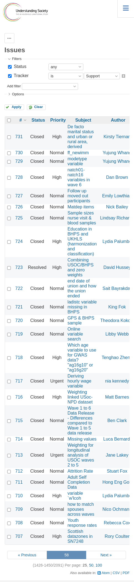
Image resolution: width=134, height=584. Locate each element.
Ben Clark (117, 420)
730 (19, 152)
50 (91, 565)
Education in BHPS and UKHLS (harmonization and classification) (82, 241)
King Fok (117, 307)
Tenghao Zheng (117, 357)
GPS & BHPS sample (81, 320)
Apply (16, 107)
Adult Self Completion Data (79, 482)
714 (19, 439)
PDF (126, 573)
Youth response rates (82, 523)
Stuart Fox (117, 471)
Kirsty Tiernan (117, 136)
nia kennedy (117, 381)
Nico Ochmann (117, 509)
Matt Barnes (117, 397)
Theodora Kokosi (117, 320)
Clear (38, 107)
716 (19, 397)
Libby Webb (117, 334)
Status (19, 66)
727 (19, 195)
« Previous (27, 555)
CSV (116, 573)
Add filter (14, 86)
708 (19, 522)
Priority (58, 120)
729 (19, 161)
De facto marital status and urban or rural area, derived (81, 136)
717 (19, 381)
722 (19, 288)
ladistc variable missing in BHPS (82, 307)
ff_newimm (78, 152)
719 (19, 334)
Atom (106, 573)
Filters (16, 59)
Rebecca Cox (117, 522)
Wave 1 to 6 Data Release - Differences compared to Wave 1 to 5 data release (81, 420)
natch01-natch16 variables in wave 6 (79, 177)
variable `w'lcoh (75, 496)
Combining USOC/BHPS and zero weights (81, 267)
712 (19, 471)
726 (19, 207)
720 (19, 320)
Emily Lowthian (117, 195)
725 (19, 218)
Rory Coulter (117, 536)
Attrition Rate (80, 471)
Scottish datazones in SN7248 (80, 536)
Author (118, 120)
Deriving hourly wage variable (79, 381)
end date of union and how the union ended (82, 288)
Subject (83, 120)
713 (19, 455)
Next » (106, 555)
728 (19, 177)
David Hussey (117, 267)
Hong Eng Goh (117, 482)
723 (19, 267)
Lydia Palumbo (117, 241)
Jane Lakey (117, 455)
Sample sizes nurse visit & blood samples (82, 218)
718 (19, 357)
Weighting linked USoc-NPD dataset (80, 397)
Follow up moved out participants (79, 195)
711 (19, 482)
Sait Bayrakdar (117, 288)
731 (19, 136)
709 (19, 509)
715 (19, 420)
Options (18, 94)
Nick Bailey (117, 207)
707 (19, 536)
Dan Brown (117, 177)
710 (19, 495)
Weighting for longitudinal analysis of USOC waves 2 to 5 (81, 455)
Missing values (82, 439)
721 (19, 307)
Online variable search (75, 334)
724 (19, 241)
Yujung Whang (117, 152)
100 (99, 565)
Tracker (20, 75)
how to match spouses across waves (81, 509)
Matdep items (81, 207)
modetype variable (77, 161)
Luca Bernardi (117, 439)
